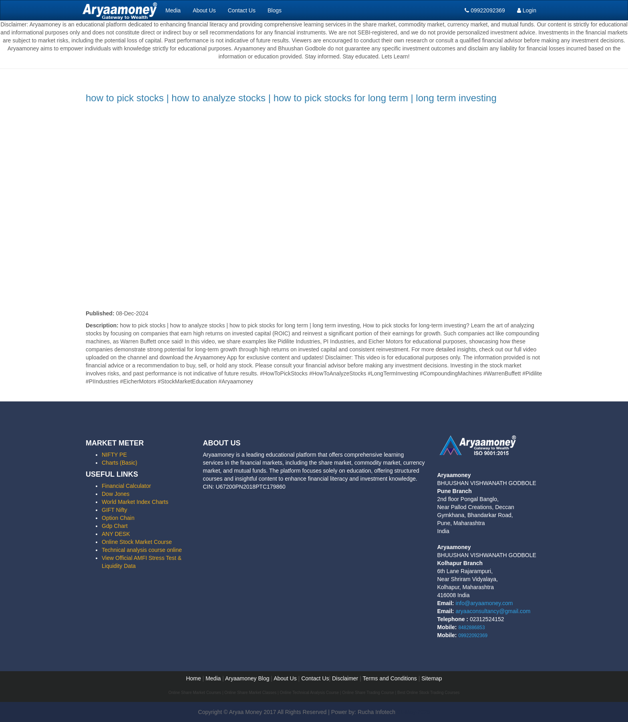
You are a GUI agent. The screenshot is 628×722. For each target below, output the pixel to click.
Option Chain (118, 518)
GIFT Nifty (114, 510)
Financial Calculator (126, 486)
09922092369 (485, 10)
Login (526, 10)
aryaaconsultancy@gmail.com (492, 611)
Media (173, 10)
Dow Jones (115, 494)
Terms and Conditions (389, 678)
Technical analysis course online (142, 550)
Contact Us (242, 10)
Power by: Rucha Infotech (363, 712)
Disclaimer (345, 678)
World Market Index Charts (135, 502)
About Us (204, 10)
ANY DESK (116, 534)
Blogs (275, 10)
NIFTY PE (114, 454)
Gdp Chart (115, 526)
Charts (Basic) (119, 462)
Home (193, 678)
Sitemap (431, 678)
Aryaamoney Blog (248, 678)
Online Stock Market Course (137, 542)
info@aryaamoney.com (484, 603)
